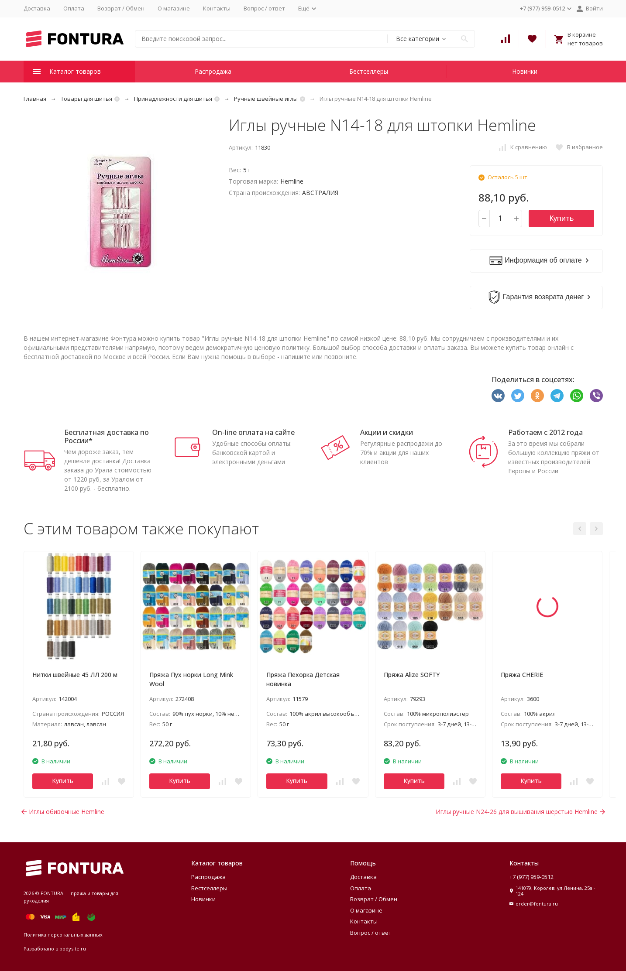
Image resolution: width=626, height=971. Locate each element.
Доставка (37, 8)
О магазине (174, 8)
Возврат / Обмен (120, 8)
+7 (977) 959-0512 (531, 877)
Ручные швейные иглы (266, 99)
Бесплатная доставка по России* (106, 436)
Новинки (524, 71)
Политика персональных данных (63, 934)
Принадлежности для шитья (173, 99)
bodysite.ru (72, 948)
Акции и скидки (386, 432)
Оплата (73, 8)
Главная (35, 99)
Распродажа (213, 71)
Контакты (216, 8)
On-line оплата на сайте (253, 432)
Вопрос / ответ (264, 8)
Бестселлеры (368, 71)
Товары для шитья (86, 99)
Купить (561, 218)
